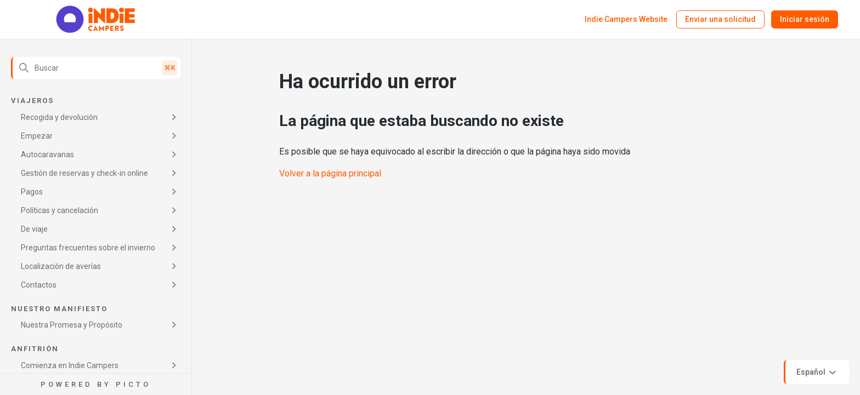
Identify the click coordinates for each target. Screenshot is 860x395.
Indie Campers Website (626, 19)
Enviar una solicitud (720, 19)
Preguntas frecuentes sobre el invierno (88, 247)
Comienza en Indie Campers (69, 365)
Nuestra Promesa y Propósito (71, 324)
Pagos (32, 191)
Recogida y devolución (59, 117)
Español (817, 372)
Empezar (37, 135)
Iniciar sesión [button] (804, 19)
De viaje (34, 229)
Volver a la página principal (330, 173)
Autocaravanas (47, 154)
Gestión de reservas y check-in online (84, 173)
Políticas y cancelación (59, 210)
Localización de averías (61, 266)
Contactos (38, 284)
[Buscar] (95, 68)
